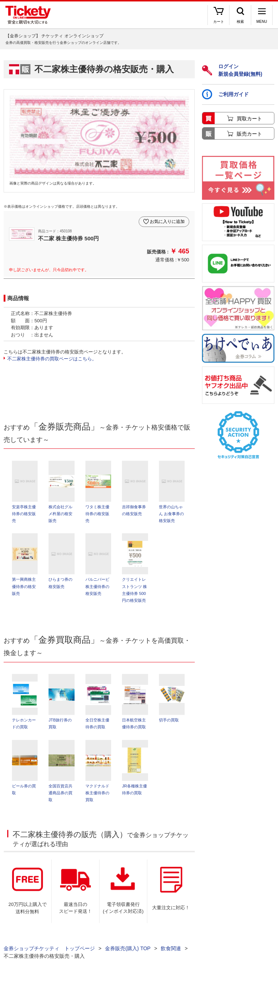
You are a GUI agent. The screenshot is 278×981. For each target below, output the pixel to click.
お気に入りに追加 (167, 221)
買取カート (249, 118)
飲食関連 (171, 948)
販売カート (249, 134)
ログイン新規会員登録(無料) (232, 70)
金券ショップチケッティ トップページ (49, 948)
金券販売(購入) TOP (128, 948)
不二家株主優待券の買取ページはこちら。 (52, 358)
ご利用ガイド (225, 94)
